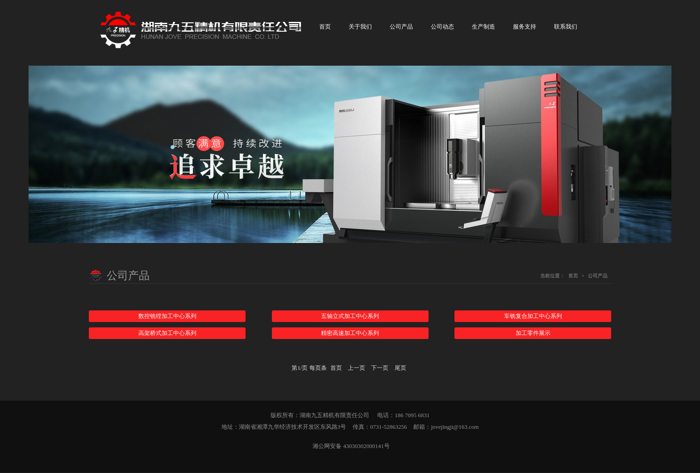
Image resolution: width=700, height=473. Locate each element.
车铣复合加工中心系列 (533, 316)
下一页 (379, 368)
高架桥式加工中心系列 (167, 333)
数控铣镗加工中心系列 (167, 316)
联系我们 (565, 27)
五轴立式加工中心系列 (350, 316)
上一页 (356, 368)
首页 (325, 27)
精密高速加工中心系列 (350, 333)
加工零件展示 (533, 333)
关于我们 (360, 27)
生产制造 (483, 27)
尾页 (400, 368)
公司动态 (442, 27)
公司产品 (401, 27)
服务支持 (524, 27)
